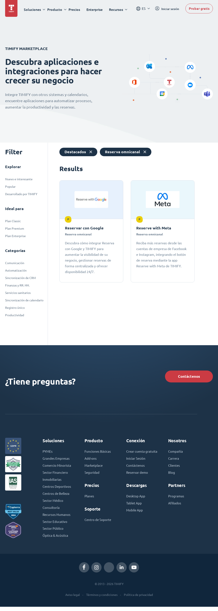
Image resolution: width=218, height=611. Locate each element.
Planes (90, 498)
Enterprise (96, 9)
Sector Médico (53, 503)
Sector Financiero (56, 474)
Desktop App (136, 503)
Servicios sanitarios (18, 293)
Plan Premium (14, 228)
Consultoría (51, 511)
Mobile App (135, 518)
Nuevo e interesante (19, 179)
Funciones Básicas (98, 453)
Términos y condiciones (102, 599)
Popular (10, 186)
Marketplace (94, 467)
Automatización (16, 270)
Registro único (15, 307)
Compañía (175, 453)
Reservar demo (137, 480)
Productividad (14, 315)
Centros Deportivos (57, 489)
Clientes (174, 467)
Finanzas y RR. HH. (17, 285)
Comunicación (14, 263)
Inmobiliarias (52, 482)
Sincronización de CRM (20, 278)
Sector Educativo (55, 525)
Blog (171, 474)
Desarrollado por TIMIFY (21, 194)
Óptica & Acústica (56, 540)
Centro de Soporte (99, 522)
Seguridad (92, 474)
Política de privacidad (138, 599)
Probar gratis (199, 9)
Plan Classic (13, 221)
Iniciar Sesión (136, 465)
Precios (75, 9)
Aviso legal (72, 599)
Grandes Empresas (57, 460)
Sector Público (53, 532)
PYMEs (48, 453)
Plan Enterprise (15, 236)
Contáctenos (187, 377)
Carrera (173, 460)
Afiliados (174, 506)
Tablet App (134, 511)
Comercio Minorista (57, 467)
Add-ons (91, 460)
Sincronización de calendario (24, 300)
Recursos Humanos (57, 518)
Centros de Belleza (57, 496)
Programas (176, 498)
